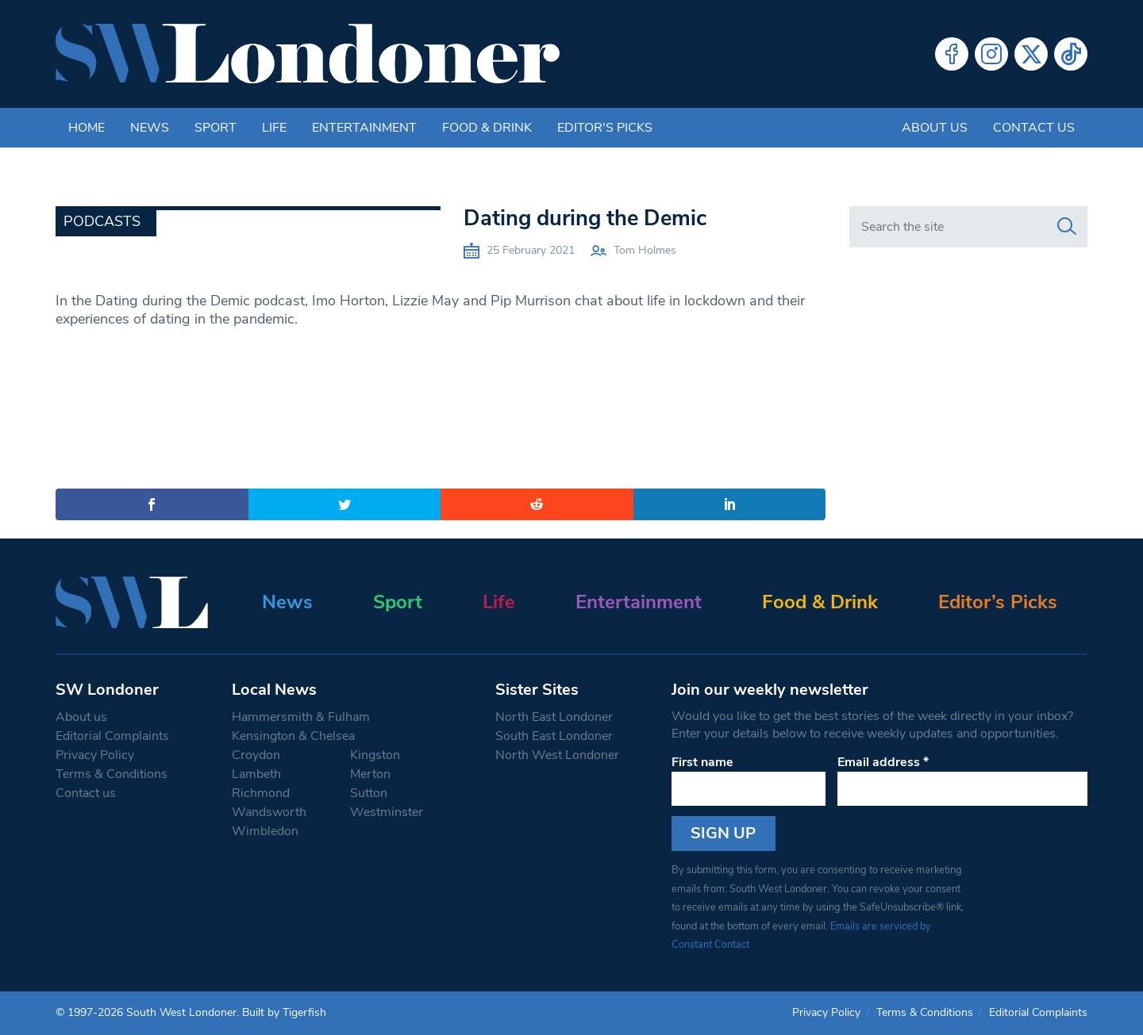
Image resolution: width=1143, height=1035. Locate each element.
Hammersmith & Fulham (301, 717)
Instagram (991, 54)
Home (86, 127)
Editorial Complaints (112, 736)
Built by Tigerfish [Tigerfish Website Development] (284, 1012)
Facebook (951, 54)
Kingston (375, 755)
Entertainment (364, 127)
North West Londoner (557, 755)
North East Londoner (554, 717)
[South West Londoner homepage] (308, 54)
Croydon (256, 755)
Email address (883, 762)
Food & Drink (487, 127)
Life (274, 127)
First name (702, 762)
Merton (370, 774)
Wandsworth (269, 812)
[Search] (1066, 226)
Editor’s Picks (997, 601)
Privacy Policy (95, 755)
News (149, 127)
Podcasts (102, 221)
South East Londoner (554, 736)
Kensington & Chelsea (293, 736)
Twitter (1031, 54)
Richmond (261, 793)
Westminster (386, 812)
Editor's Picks (604, 127)
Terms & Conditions (111, 774)
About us (935, 127)
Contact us (1034, 127)
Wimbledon (265, 831)
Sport (215, 127)
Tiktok (1070, 54)
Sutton (368, 793)
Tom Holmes (645, 250)
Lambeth (256, 774)
